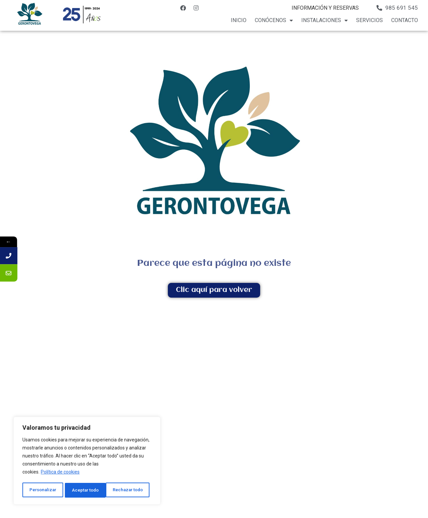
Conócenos (274, 20)
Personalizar (42, 490)
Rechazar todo (87, 490)
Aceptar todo (131, 490)
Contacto (404, 20)
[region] (86, 461)
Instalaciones (324, 20)
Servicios (369, 20)
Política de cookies (60, 473)
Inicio (238, 20)
